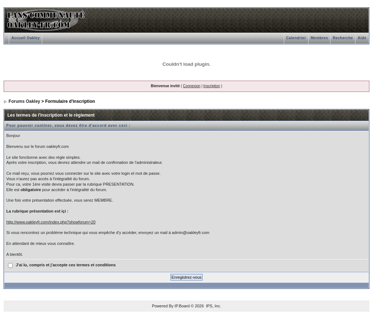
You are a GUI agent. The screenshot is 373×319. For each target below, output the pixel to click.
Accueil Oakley (25, 38)
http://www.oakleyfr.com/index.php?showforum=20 (50, 222)
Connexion (191, 86)
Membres (319, 38)
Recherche (343, 38)
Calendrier (296, 38)
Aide (362, 38)
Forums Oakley (24, 101)
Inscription (211, 86)
